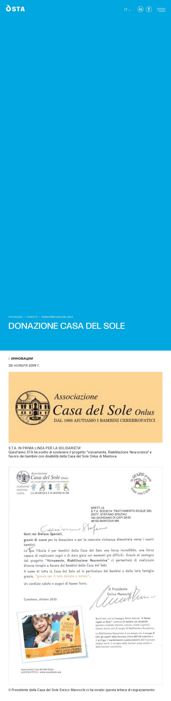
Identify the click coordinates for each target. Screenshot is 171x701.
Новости (32, 317)
